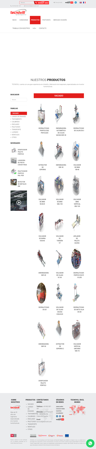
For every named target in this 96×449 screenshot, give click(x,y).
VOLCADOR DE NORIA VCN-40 (42, 238)
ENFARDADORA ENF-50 (44, 345)
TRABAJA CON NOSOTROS (21, 28)
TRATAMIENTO (17, 119)
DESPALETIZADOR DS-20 (45, 308)
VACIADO (15, 113)
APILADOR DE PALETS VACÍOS (77, 239)
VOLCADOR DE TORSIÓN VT (59, 239)
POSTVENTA (46, 20)
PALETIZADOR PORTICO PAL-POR (22, 173)
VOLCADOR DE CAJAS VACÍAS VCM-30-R (59, 310)
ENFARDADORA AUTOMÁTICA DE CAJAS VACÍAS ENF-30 (61, 131)
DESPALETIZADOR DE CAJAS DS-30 (79, 129)
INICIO (14, 20)
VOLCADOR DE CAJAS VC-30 (59, 275)
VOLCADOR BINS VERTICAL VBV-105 (77, 203)
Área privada (58, 2)
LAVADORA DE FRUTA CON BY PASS (22, 163)
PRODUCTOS (35, 20)
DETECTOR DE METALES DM (22, 184)
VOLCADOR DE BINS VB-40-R (42, 202)
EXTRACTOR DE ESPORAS (43, 167)
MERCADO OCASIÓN (60, 20)
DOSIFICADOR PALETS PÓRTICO (43, 383)
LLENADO (15, 132)
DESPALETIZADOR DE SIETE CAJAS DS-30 (79, 309)
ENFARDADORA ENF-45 (61, 166)
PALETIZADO (16, 127)
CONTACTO (42, 28)
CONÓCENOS (23, 20)
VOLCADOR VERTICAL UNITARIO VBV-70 (77, 347)
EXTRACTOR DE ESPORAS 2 (60, 346)
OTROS (14, 137)
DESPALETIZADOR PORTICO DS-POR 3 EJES (79, 275)
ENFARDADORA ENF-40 (44, 274)
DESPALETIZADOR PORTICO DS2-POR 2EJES (45, 130)
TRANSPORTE (16, 129)
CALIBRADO (16, 122)
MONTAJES (15, 135)
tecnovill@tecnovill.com (31, 6)
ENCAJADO (15, 124)
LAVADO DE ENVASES (19, 116)
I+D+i (34, 28)
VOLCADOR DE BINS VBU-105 (59, 202)
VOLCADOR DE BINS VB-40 (77, 167)
